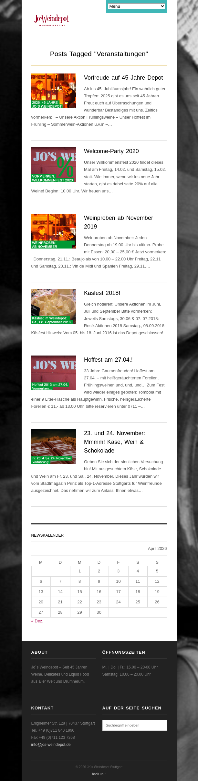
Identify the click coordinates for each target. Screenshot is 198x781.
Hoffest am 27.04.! (108, 359)
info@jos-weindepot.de (51, 744)
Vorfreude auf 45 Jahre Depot (123, 77)
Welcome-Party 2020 (111, 151)
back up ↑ (99, 774)
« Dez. (37, 621)
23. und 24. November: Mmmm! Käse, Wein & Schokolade (114, 442)
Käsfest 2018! (102, 293)
